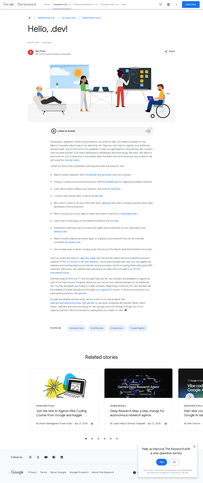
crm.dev (114, 220)
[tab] (86, 439)
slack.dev (115, 189)
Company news (109, 4)
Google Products (79, 472)
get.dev (82, 293)
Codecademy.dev (128, 213)
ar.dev (148, 249)
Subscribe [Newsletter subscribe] (191, 4)
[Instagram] (30, 457)
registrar (104, 289)
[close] (194, 447)
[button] (169, 51)
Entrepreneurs (117, 328)
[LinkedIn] (61, 457)
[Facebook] (53, 457)
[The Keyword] (29, 18)
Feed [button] (123, 4)
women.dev (97, 196)
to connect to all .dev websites (82, 261)
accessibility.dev (110, 182)
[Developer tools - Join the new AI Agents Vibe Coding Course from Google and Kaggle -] (65, 400)
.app (82, 258)
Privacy (32, 472)
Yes (162, 463)
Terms (43, 472)
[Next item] (190, 397)
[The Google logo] (17, 472)
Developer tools (91, 18)
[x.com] (38, 457)
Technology (69, 18)
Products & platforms (86, 4)
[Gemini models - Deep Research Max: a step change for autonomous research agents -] (138, 400)
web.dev (54, 303)
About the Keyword (103, 472)
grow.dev (107, 174)
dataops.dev (60, 231)
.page (92, 258)
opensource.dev (72, 303)
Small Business (97, 328)
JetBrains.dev (108, 203)
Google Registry (137, 328)
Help (138, 472)
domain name (72, 160)
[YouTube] (46, 457)
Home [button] (47, 4)
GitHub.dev (91, 174)
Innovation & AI (62, 4)
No (174, 463)
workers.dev (74, 242)
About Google (58, 472)
